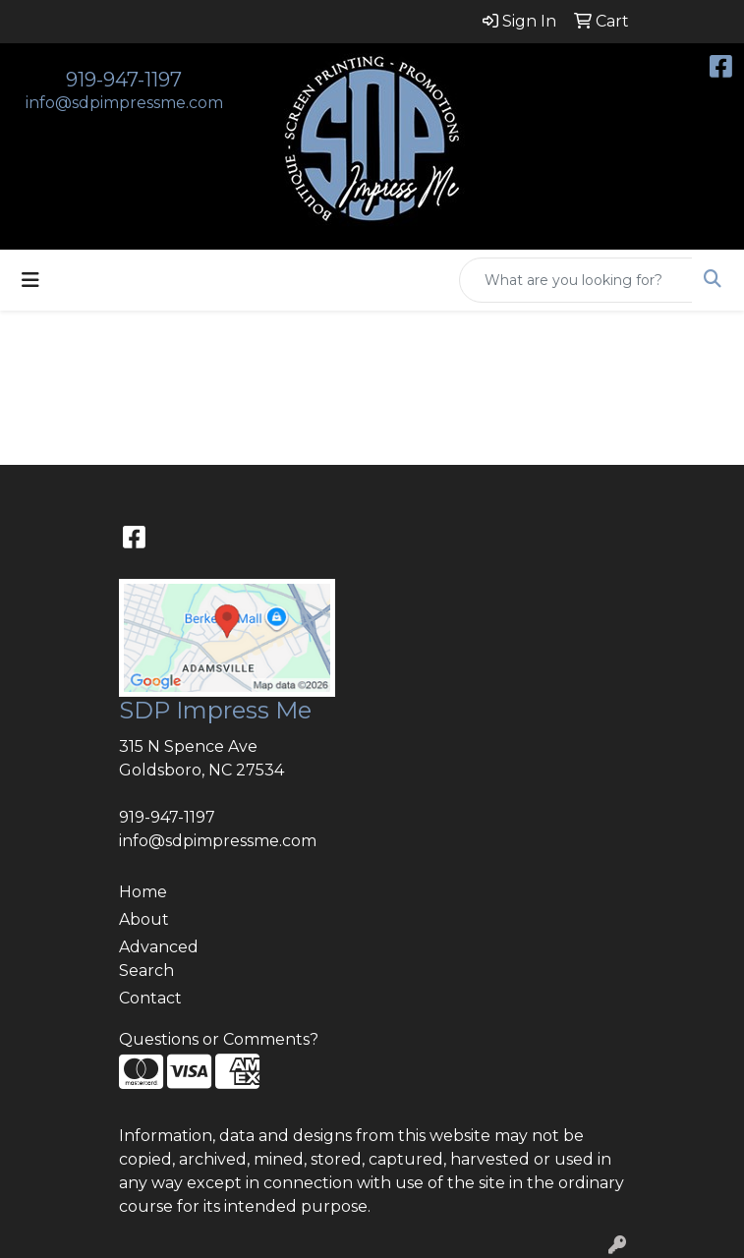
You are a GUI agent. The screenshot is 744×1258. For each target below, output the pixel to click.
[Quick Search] (576, 280)
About (144, 919)
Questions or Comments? (218, 1039)
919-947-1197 (124, 79)
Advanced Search (159, 959)
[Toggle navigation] (30, 280)
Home (143, 892)
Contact (150, 998)
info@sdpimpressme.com (124, 102)
